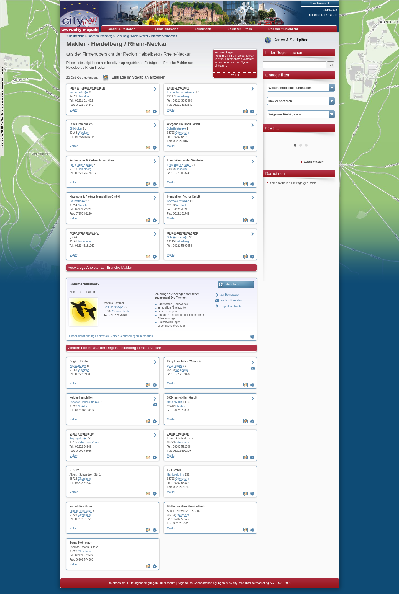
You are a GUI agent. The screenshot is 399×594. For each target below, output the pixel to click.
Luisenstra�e (175, 365)
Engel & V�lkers (178, 87)
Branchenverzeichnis (164, 36)
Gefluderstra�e (114, 307)
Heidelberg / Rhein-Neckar (132, 36)
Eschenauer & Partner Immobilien (92, 160)
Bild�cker (76, 128)
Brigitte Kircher (80, 361)
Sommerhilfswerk (84, 284)
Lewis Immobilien (81, 124)
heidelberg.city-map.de (323, 14)
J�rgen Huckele (178, 433)
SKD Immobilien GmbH (182, 397)
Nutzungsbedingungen (142, 583)
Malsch (82, 205)
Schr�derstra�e (177, 237)
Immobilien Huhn (81, 506)
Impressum (167, 583)
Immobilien (146, 336)
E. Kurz (74, 470)
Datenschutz (116, 583)
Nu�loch (83, 406)
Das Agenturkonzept (283, 28)
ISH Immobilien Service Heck (186, 506)
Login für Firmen (240, 28)
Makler (74, 109)
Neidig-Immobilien (82, 397)
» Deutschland (76, 36)
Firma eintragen (166, 28)
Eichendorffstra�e (81, 510)
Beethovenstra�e (178, 201)
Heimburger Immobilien (182, 232)
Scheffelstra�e (176, 128)
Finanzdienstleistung (81, 336)
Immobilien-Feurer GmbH (183, 196)
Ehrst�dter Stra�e (179, 164)
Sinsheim (181, 169)
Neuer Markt (174, 402)
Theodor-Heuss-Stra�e (84, 402)
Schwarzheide (121, 311)
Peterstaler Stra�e (81, 164)
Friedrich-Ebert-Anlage (181, 92)
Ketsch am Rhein (88, 442)
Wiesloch (83, 132)
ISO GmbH (174, 470)
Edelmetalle (102, 336)
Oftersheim (182, 132)
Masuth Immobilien (82, 433)
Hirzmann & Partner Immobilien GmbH (95, 196)
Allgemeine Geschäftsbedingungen (201, 583)
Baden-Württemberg (100, 36)
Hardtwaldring (175, 474)
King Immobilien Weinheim (185, 361)
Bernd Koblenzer (81, 542)
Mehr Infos (233, 284)
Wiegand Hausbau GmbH (183, 124)
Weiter (235, 74)
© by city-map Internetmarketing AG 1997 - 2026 (258, 583)
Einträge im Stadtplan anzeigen (138, 77)
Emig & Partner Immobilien (87, 87)
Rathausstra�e (79, 92)
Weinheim (181, 369)
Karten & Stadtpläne (291, 40)
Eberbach (181, 406)
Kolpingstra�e (79, 438)
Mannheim (84, 241)
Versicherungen (129, 336)
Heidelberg (84, 96)
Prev (274, 136)
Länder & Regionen (121, 28)
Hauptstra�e (78, 201)
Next (327, 136)
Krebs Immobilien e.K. (84, 232)
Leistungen (203, 28)
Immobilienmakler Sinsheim (185, 160)
